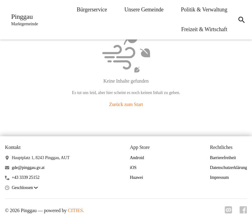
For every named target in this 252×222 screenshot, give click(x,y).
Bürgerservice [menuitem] (92, 9)
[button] (25, 188)
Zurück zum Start (126, 104)
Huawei (136, 177)
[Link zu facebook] (243, 212)
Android (137, 157)
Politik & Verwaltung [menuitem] (204, 9)
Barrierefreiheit (223, 157)
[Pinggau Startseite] (22, 19)
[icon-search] (241, 20)
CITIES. (76, 210)
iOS (133, 167)
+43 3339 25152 (26, 177)
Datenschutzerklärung (228, 167)
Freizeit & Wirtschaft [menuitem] (204, 29)
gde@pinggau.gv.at (28, 167)
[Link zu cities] (228, 212)
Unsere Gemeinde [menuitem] (144, 9)
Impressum (219, 177)
